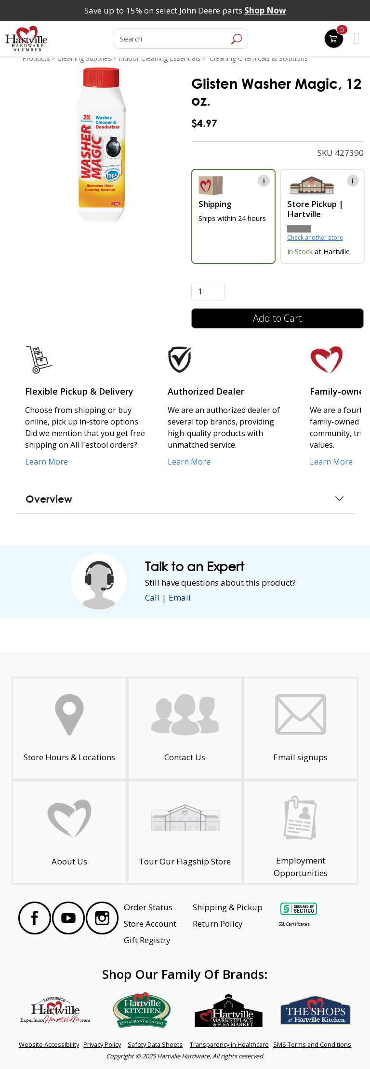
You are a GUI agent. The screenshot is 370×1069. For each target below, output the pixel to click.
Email (180, 597)
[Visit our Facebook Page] (35, 918)
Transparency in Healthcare (229, 1044)
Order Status (148, 907)
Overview (49, 499)
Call (152, 597)
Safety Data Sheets (155, 1044)
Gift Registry (147, 940)
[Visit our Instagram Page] (102, 918)
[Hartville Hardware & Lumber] (26, 39)
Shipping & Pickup (228, 907)
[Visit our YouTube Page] (68, 918)
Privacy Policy (102, 1044)
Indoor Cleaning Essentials (159, 58)
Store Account (150, 923)
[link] (101, 144)
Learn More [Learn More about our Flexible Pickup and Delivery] (46, 461)
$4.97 (204, 122)
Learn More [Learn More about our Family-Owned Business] (331, 461)
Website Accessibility (49, 1044)
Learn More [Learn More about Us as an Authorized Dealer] (189, 461)
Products (36, 58)
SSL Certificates (294, 924)
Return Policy (218, 923)
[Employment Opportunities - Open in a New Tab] (301, 832)
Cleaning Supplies (84, 58)
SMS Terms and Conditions (312, 1044)
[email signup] (301, 728)
